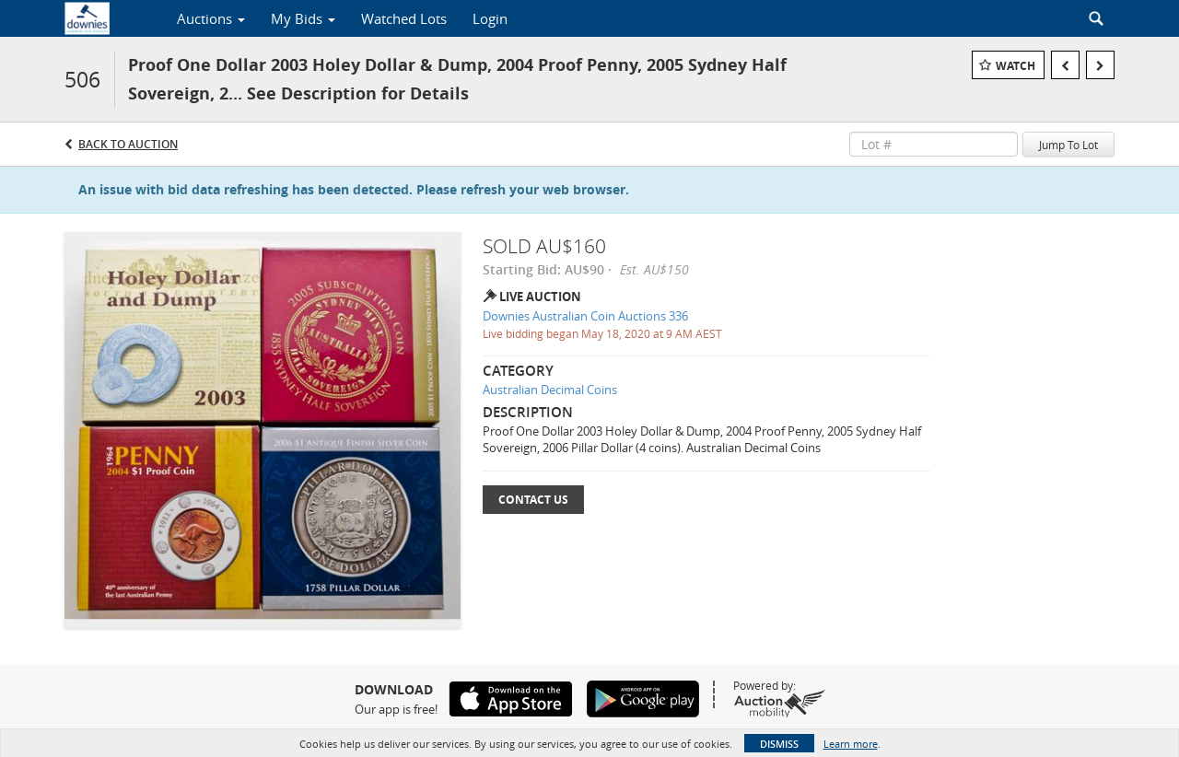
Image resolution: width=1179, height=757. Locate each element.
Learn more (850, 744)
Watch (1015, 66)
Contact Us (533, 499)
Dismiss (779, 744)
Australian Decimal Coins (550, 389)
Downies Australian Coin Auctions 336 (585, 316)
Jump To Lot (1068, 144)
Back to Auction (128, 144)
